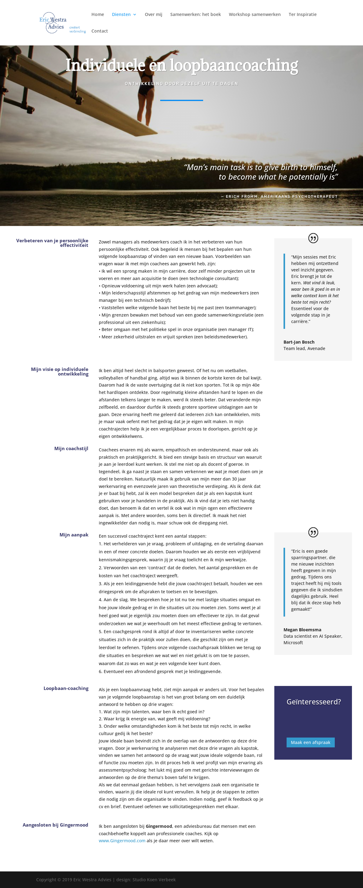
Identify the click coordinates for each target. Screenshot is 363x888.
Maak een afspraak (311, 738)
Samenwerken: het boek (195, 14)
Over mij (153, 14)
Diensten (121, 14)
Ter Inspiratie (303, 14)
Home (97, 14)
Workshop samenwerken (255, 14)
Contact (99, 31)
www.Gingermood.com (122, 840)
